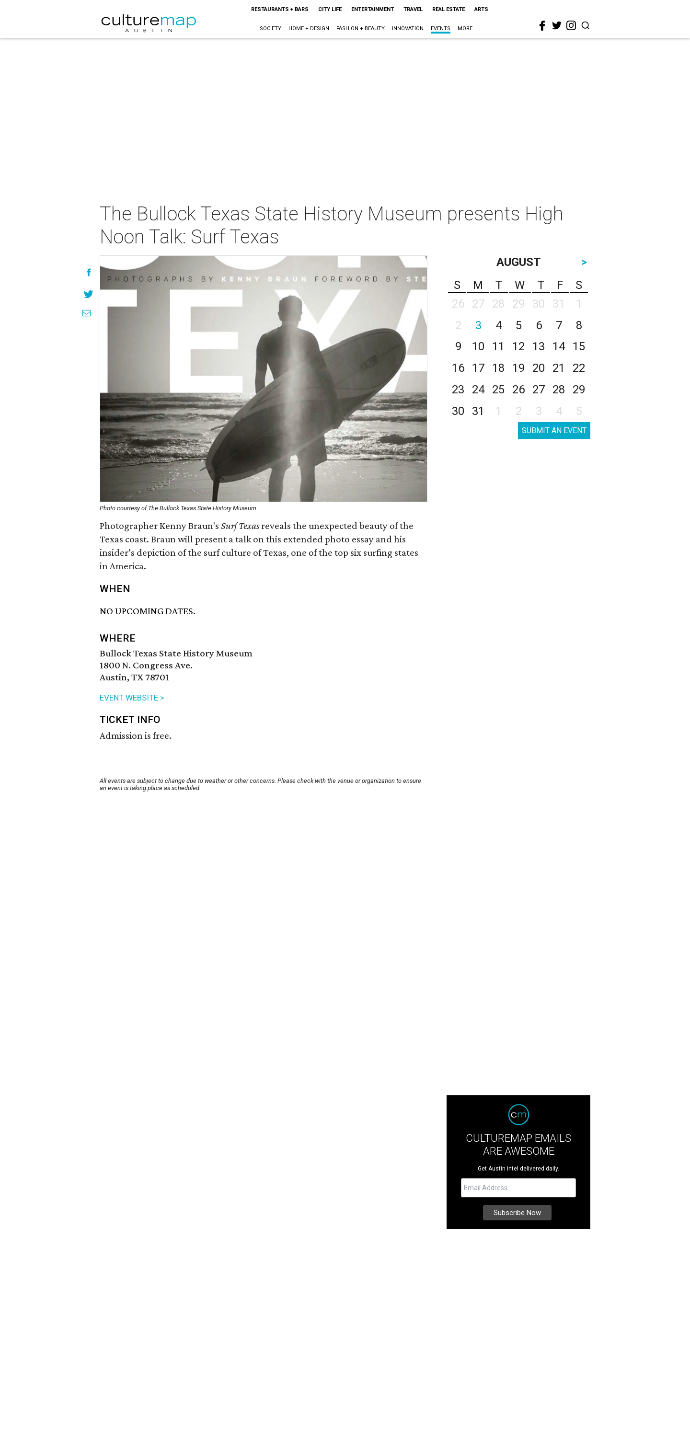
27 (538, 389)
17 (478, 368)
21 (558, 368)
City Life (330, 9)
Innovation (408, 28)
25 (498, 389)
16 (458, 368)
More (465, 28)
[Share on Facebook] (88, 272)
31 (478, 411)
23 (458, 389)
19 (518, 368)
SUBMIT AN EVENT (554, 430)
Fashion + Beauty (360, 28)
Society (270, 28)
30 (458, 411)
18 (498, 368)
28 (558, 389)
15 (579, 346)
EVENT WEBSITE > (132, 697)
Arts (481, 9)
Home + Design (308, 28)
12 (518, 346)
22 (579, 368)
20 (538, 368)
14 (558, 346)
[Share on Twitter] (88, 294)
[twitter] (557, 25)
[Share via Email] (86, 313)
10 (478, 346)
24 (478, 389)
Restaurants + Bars (280, 9)
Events (440, 28)
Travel (413, 9)
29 (579, 389)
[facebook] (542, 26)
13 (538, 346)
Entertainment (372, 9)
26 (518, 389)
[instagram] (571, 25)
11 (498, 346)
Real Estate (448, 9)
